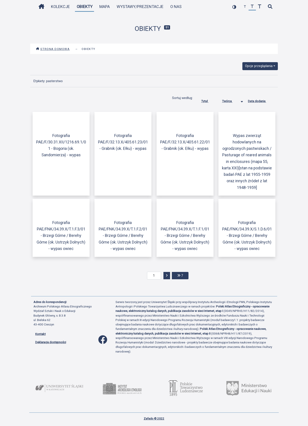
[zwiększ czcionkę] (259, 6)
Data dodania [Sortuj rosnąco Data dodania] (260, 100)
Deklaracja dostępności (50, 342)
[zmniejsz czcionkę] (245, 6)
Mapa (104, 6)
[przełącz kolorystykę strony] (234, 6)
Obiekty (84, 6)
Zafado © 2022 (154, 418)
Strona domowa (53, 49)
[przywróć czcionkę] (252, 6)
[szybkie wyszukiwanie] (270, 6)
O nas (176, 6)
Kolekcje (60, 6)
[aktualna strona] (154, 276)
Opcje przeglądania (259, 66)
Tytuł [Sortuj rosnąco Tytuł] (208, 100)
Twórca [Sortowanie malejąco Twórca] (230, 100)
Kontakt (40, 334)
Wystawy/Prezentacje (140, 6)
